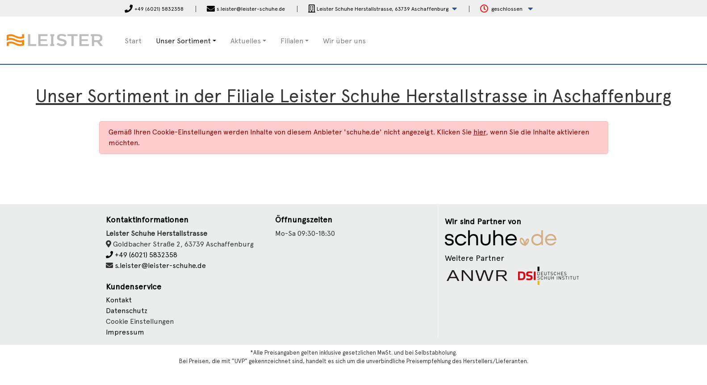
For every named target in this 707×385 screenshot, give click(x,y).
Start (133, 41)
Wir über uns (344, 41)
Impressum (125, 332)
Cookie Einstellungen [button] (140, 321)
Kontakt (119, 300)
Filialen (291, 41)
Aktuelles (245, 41)
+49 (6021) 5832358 (141, 255)
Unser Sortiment (183, 41)
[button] (382, 9)
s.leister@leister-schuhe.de (160, 265)
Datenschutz (126, 310)
